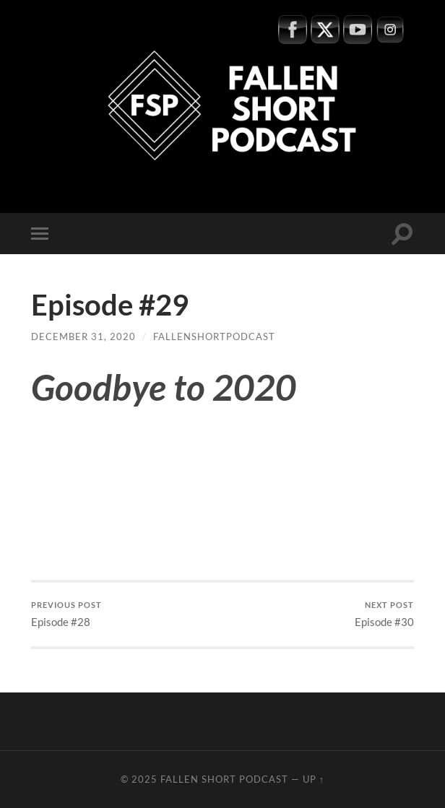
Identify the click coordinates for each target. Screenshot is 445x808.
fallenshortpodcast (214, 336)
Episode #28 (66, 614)
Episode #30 (384, 614)
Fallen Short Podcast (224, 779)
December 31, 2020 (83, 336)
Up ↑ (313, 779)
